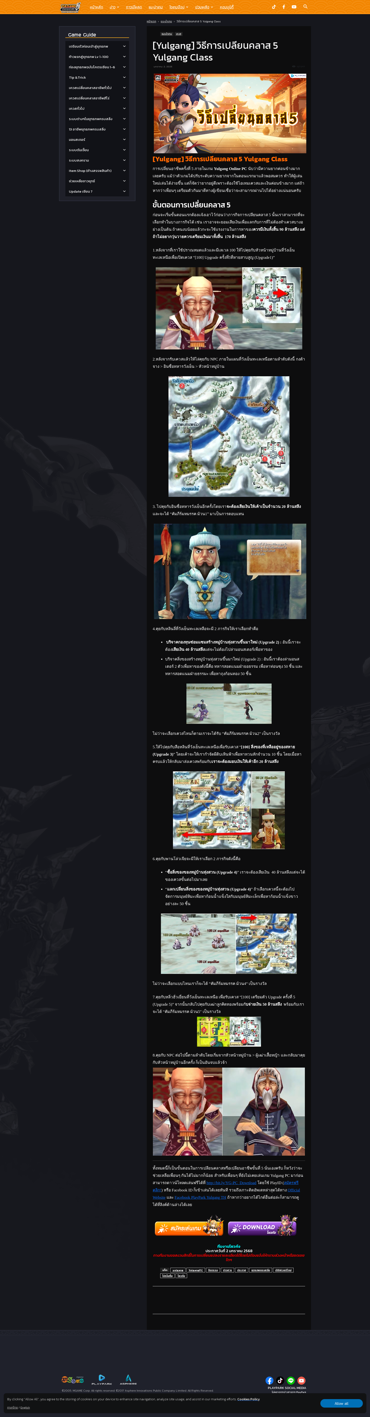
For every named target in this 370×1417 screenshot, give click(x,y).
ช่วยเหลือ (204, 7)
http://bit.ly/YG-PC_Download (231, 1183)
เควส (178, 34)
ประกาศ (241, 1270)
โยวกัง (181, 1276)
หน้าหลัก (96, 7)
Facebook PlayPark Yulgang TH (200, 1197)
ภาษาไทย (12, 1407)
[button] (305, 7)
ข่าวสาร (227, 1270)
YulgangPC (196, 1270)
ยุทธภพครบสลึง (260, 1270)
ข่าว (114, 7)
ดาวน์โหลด (134, 7)
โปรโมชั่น (167, 1276)
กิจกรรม (213, 1270)
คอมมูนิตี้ (227, 7)
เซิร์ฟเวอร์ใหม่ (283, 1270)
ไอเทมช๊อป (178, 7)
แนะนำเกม (156, 7)
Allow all (342, 1403)
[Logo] (73, 7)
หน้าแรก (151, 21)
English (25, 1407)
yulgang (177, 1270)
